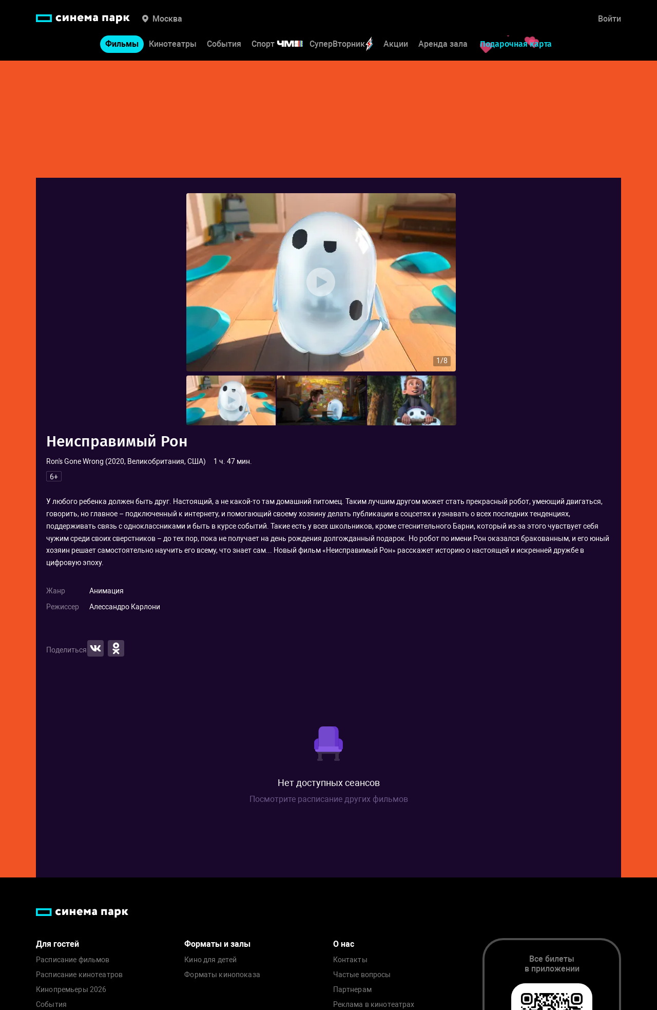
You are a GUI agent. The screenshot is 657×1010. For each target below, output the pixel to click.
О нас (343, 944)
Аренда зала (443, 44)
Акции (395, 44)
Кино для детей (210, 960)
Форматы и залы (217, 944)
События (224, 44)
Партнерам (352, 990)
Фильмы (122, 44)
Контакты (350, 960)
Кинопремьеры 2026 (71, 990)
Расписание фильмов (73, 960)
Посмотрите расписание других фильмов (328, 799)
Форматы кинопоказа (222, 975)
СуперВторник (341, 43)
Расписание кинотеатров (79, 975)
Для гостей (57, 944)
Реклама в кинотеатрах (374, 1004)
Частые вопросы (362, 975)
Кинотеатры (173, 44)
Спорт (284, 44)
